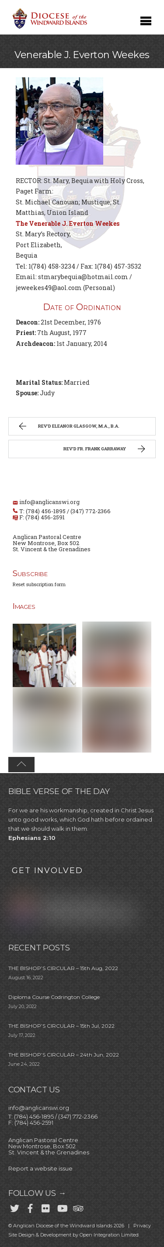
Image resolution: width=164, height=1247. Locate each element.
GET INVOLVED (47, 870)
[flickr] (46, 1206)
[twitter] (14, 1206)
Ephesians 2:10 (32, 837)
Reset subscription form (39, 584)
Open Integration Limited (109, 1235)
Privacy (142, 1226)
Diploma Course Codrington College (54, 997)
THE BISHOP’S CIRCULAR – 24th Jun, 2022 (63, 1054)
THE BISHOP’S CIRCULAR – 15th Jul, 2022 (61, 1025)
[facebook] (30, 1206)
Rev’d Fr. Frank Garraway (105, 450)
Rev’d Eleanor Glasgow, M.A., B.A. (68, 427)
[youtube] (62, 1206)
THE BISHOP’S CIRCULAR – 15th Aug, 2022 (63, 968)
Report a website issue (40, 1168)
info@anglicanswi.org (49, 502)
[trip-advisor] (77, 1206)
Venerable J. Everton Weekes (81, 55)
